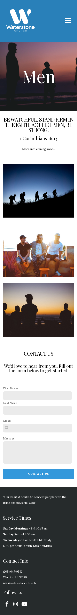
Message (9, 438)
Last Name (10, 403)
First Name (10, 388)
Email (7, 420)
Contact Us (38, 474)
